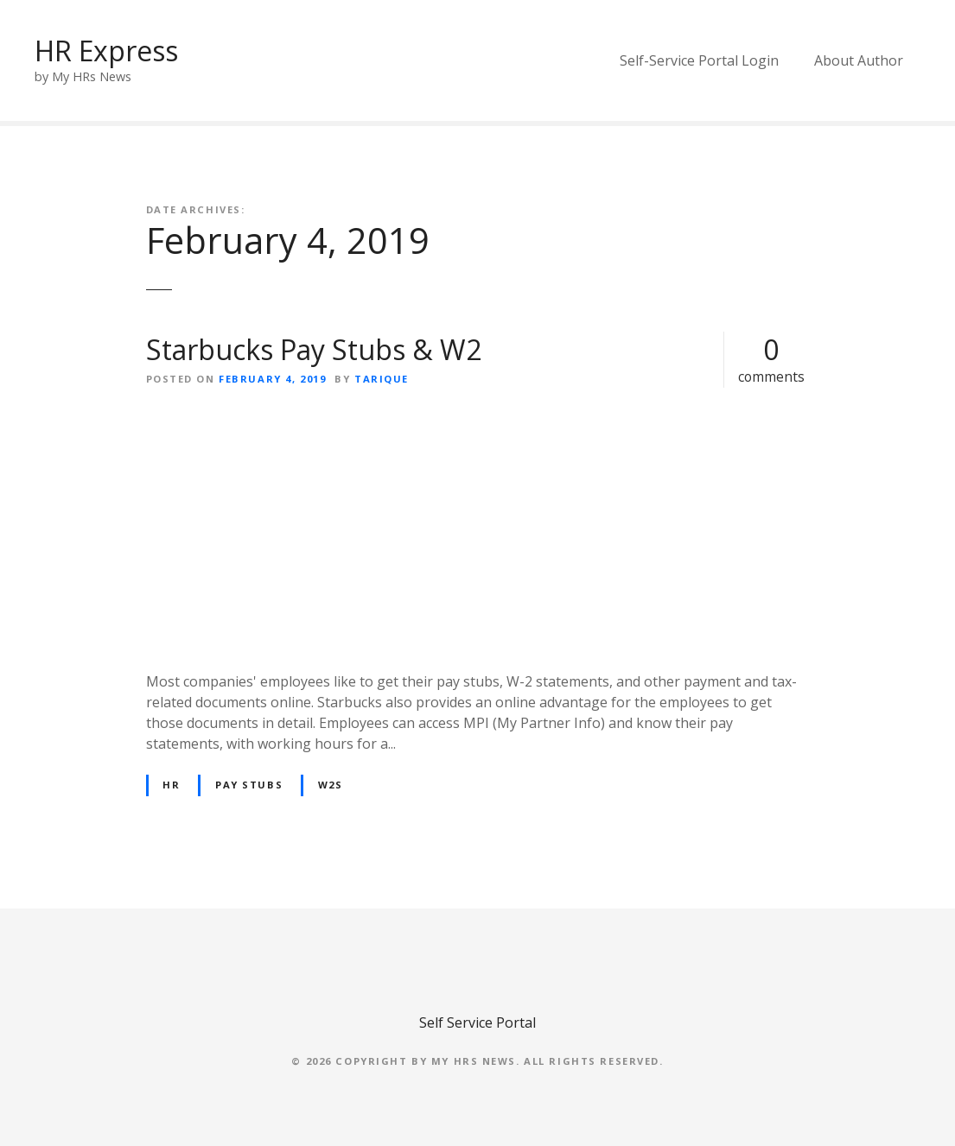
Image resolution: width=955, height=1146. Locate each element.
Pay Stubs (249, 784)
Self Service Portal (477, 1022)
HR (171, 784)
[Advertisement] (478, 529)
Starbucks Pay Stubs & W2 (313, 349)
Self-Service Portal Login (699, 60)
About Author (858, 60)
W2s (330, 784)
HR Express (106, 50)
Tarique (381, 378)
